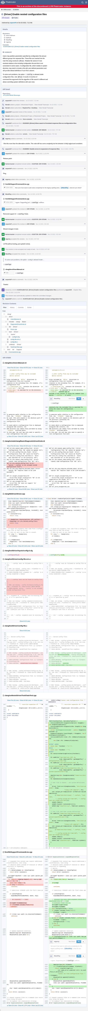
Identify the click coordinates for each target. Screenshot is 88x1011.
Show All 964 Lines (25, 498)
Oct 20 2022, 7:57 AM (54, 130)
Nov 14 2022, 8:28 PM (31, 168)
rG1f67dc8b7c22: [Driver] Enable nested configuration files (21, 46)
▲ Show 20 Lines (12, 436)
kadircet (8, 37)
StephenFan (26, 108)
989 (6, 273)
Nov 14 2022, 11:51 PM (54, 219)
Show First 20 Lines (13, 367)
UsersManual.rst (15, 319)
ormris (25, 134)
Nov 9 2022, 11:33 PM (42, 153)
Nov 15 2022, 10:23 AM (34, 254)
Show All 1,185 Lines (25, 857)
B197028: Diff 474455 (39, 164)
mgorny (8, 42)
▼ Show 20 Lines (37, 367)
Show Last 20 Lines (37, 436)
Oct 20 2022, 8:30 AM (30, 138)
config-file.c (14, 342)
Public (16, 18)
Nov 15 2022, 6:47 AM (32, 239)
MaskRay (9, 40)
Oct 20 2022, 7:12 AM (32, 100)
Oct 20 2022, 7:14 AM (12, 126)
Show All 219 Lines (25, 446)
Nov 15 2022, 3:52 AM (54, 234)
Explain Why (77, 290)
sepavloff (13, 23)
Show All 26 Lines (25, 691)
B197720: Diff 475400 (39, 234)
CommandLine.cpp (15, 352)
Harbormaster (10, 130)
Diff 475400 (31, 224)
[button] (86, 2)
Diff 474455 (31, 153)
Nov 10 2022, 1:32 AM (54, 164)
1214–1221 (8, 187)
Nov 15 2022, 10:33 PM (13, 292)
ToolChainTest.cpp (16, 347)
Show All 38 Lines (25, 630)
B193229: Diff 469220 (39, 130)
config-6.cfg (16, 337)
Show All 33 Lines (25, 621)
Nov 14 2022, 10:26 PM (34, 194)
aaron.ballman (10, 35)
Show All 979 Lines (25, 367)
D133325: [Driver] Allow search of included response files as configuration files (49, 123)
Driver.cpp (13, 329)
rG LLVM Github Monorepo (11, 95)
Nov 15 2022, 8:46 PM (31, 279)
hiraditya (34, 108)
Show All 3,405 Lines (24, 436)
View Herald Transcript (42, 104)
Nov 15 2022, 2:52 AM (42, 224)
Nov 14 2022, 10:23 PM (34, 179)
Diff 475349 (31, 209)
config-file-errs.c (15, 339)
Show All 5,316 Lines (24, 546)
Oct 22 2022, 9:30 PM (67, 149)
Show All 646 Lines (25, 700)
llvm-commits (27, 119)
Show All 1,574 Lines (24, 1005)
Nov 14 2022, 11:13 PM (42, 209)
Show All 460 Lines (24, 489)
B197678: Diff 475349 (39, 219)
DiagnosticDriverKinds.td (18, 324)
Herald (7, 104)
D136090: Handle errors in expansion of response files (41, 149)
